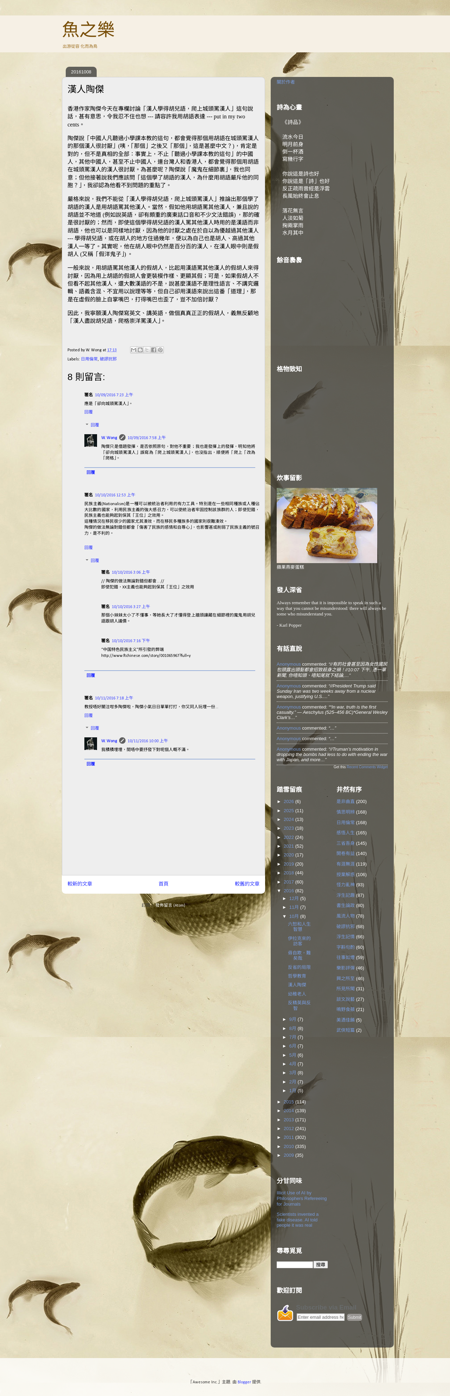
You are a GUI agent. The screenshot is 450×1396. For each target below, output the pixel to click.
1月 (293, 1090)
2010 (289, 1146)
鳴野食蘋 (345, 1009)
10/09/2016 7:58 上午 (147, 438)
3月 (293, 1072)
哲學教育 (297, 976)
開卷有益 (345, 853)
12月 (294, 898)
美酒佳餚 (345, 1020)
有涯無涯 (345, 864)
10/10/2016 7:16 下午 (131, 641)
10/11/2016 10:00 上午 (148, 741)
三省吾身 (345, 843)
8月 (293, 1028)
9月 (293, 1019)
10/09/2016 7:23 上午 (114, 395)
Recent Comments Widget (367, 767)
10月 (294, 916)
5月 (293, 1055)
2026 (289, 801)
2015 (289, 1101)
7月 (293, 1037)
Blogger (244, 1382)
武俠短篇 (345, 1030)
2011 (289, 1137)
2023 (289, 828)
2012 (289, 1128)
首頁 (163, 884)
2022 (289, 837)
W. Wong (109, 438)
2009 (289, 1155)
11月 (294, 907)
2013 (289, 1119)
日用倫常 (89, 359)
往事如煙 (345, 957)
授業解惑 (345, 874)
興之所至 (345, 978)
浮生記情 (345, 936)
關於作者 (286, 82)
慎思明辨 (345, 812)
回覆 (88, 412)
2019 (289, 864)
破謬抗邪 (108, 359)
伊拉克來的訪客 (299, 941)
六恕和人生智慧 (299, 926)
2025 (289, 810)
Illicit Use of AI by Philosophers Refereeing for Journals (302, 1198)
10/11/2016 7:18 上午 (114, 698)
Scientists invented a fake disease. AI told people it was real (298, 1220)
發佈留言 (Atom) (170, 906)
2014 (289, 1110)
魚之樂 (88, 30)
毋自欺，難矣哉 (299, 955)
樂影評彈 (345, 968)
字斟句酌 (345, 947)
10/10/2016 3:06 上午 (131, 572)
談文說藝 (345, 999)
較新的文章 (80, 884)
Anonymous (289, 664)
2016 (289, 890)
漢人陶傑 (297, 984)
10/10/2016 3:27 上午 (131, 607)
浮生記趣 (345, 895)
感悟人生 (345, 832)
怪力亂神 (345, 884)
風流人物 (345, 916)
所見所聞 (345, 988)
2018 (289, 872)
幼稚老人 (297, 994)
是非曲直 (345, 801)
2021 (289, 846)
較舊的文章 (247, 884)
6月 (293, 1046)
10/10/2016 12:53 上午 (115, 495)
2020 (289, 854)
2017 (289, 882)
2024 (289, 819)
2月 (293, 1081)
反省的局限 (299, 967)
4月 (293, 1063)
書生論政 (345, 905)
